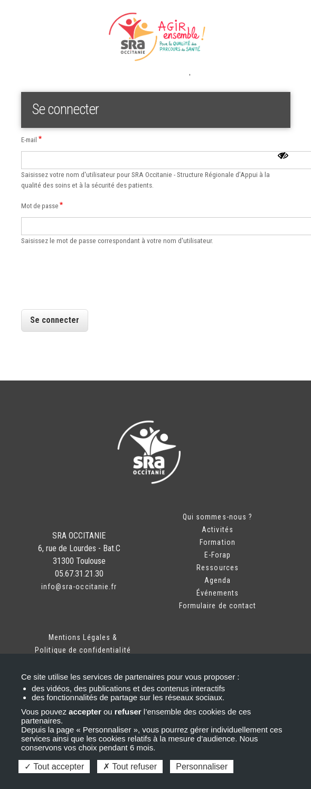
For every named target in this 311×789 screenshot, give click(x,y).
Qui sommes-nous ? (217, 517)
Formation (217, 542)
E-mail (29, 140)
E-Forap (217, 555)
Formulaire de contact (217, 605)
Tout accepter (54, 766)
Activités (217, 529)
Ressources (217, 567)
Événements (217, 593)
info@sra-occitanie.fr (79, 586)
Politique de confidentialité (82, 650)
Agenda (217, 580)
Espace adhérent (53, 21)
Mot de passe (39, 206)
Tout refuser (130, 766)
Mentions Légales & (83, 637)
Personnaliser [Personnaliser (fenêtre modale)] (202, 766)
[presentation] (101, 293)
